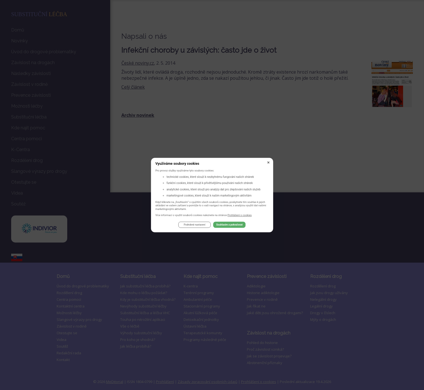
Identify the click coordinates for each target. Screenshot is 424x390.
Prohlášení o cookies (240, 215)
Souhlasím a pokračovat (229, 225)
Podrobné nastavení (194, 225)
